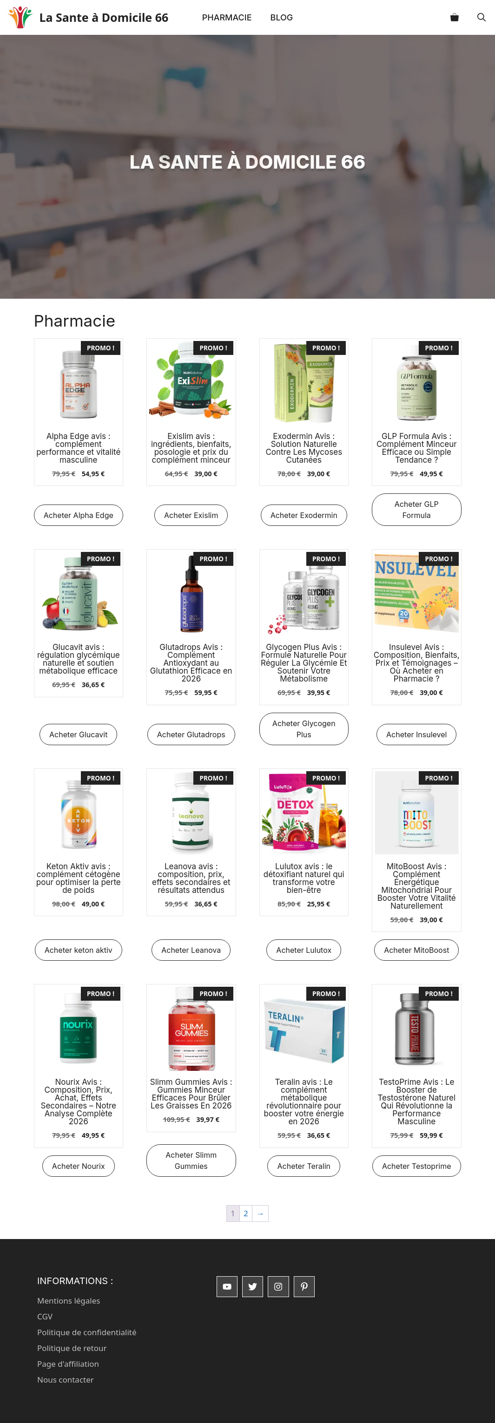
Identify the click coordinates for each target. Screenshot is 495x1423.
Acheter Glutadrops (191, 734)
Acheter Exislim (191, 515)
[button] (481, 17)
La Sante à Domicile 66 (107, 17)
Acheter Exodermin (304, 515)
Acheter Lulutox (303, 950)
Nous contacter (65, 1379)
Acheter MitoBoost (416, 950)
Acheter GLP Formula (417, 509)
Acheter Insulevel (416, 734)
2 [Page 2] (246, 1213)
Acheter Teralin (303, 1166)
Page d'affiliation (68, 1363)
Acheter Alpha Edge (78, 515)
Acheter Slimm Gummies (191, 1160)
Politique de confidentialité (87, 1332)
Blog (282, 17)
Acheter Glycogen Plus (304, 729)
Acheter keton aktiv (78, 950)
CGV (45, 1316)
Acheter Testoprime (416, 1166)
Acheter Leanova (191, 950)
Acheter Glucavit (78, 734)
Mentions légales (68, 1300)
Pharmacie (227, 17)
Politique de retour (72, 1348)
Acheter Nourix (78, 1166)
